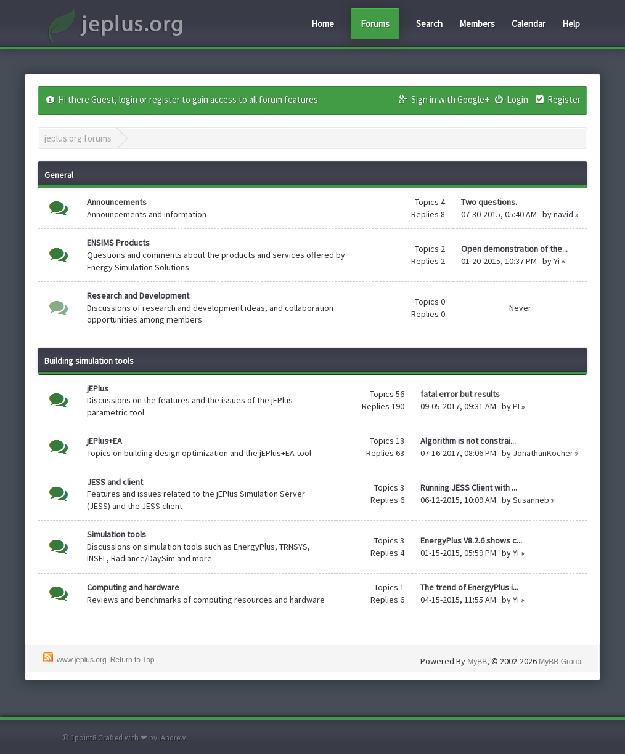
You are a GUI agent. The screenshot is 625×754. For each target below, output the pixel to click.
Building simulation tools (89, 360)
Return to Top (132, 660)
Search (429, 24)
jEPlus (97, 388)
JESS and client (115, 481)
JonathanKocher (543, 453)
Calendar (528, 24)
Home (322, 24)
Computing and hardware (133, 587)
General (58, 174)
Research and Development (138, 295)
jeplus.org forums (78, 138)
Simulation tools (116, 534)
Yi (557, 261)
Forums (375, 24)
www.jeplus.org (82, 660)
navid (563, 214)
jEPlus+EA (104, 440)
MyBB (477, 661)
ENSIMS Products (118, 242)
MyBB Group (560, 661)
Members (477, 24)
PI (516, 406)
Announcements (117, 201)
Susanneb (531, 499)
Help (571, 24)
